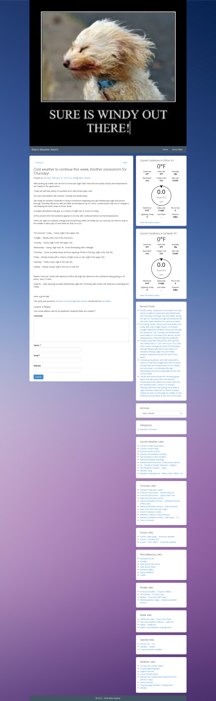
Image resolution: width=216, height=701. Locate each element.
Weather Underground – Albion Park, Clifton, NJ (161, 473)
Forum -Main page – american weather (157, 536)
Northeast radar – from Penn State (155, 619)
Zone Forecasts (147, 520)
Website (37, 365)
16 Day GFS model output (151, 666)
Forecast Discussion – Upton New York (157, 495)
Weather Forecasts (64, 301)
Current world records (150, 451)
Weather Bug (146, 470)
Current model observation (152, 446)
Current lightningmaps (150, 668)
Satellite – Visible (147, 646)
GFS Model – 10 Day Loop (152, 594)
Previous (39, 162)
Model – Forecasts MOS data (153, 597)
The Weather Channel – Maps (153, 468)
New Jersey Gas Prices (150, 564)
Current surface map (149, 448)
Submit (38, 377)
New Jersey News (148, 567)
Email (37, 355)
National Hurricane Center (151, 498)
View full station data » (150, 222)
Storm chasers (146, 682)
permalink (106, 301)
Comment (38, 316)
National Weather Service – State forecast (159, 506)
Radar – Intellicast (148, 624)
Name (37, 345)
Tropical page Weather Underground (156, 685)
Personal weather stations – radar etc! (157, 622)
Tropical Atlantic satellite (151, 649)
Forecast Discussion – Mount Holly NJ (157, 492)
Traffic (143, 575)
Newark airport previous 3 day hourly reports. (160, 462)
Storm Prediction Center (151, 512)
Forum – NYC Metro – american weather (158, 542)
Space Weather (147, 572)
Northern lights (146, 569)
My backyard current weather (153, 457)
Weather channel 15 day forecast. (155, 514)
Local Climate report (149, 674)
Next (125, 162)
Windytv (143, 688)
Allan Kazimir (84, 178)
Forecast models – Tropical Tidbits (155, 591)
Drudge (143, 561)
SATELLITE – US (147, 644)
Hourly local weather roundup (153, 454)
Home (165, 149)
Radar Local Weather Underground (155, 627)
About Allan (177, 149)
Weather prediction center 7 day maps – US (159, 517)
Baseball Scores (147, 558)
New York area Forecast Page (153, 509)
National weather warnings (152, 459)
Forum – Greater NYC (149, 539)
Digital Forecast (147, 671)
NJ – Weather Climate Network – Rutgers (158, 465)
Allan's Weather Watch (45, 149)
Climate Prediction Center (151, 490)
